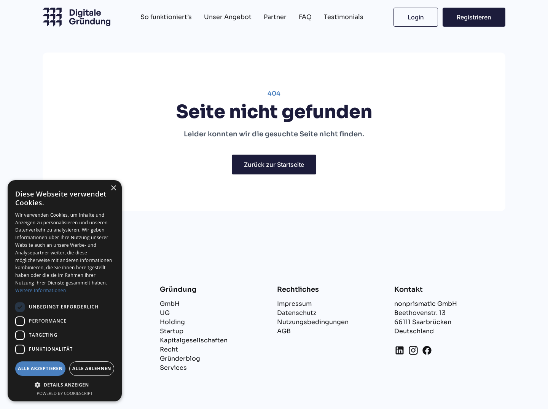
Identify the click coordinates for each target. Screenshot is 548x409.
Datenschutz (296, 313)
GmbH (170, 304)
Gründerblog (180, 359)
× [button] (113, 188)
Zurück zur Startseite (274, 164)
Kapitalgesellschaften (194, 340)
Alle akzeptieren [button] (40, 368)
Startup (171, 331)
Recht (169, 349)
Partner (275, 17)
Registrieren (474, 17)
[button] (64, 384)
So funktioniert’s (166, 17)
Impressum (294, 304)
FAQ (305, 17)
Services (173, 368)
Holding (172, 322)
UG (165, 313)
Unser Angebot (228, 17)
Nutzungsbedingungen (313, 322)
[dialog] (65, 290)
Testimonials (343, 17)
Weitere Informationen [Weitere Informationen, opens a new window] (40, 290)
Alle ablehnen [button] (91, 368)
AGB (284, 331)
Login (416, 17)
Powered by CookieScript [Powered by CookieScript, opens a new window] (65, 393)
